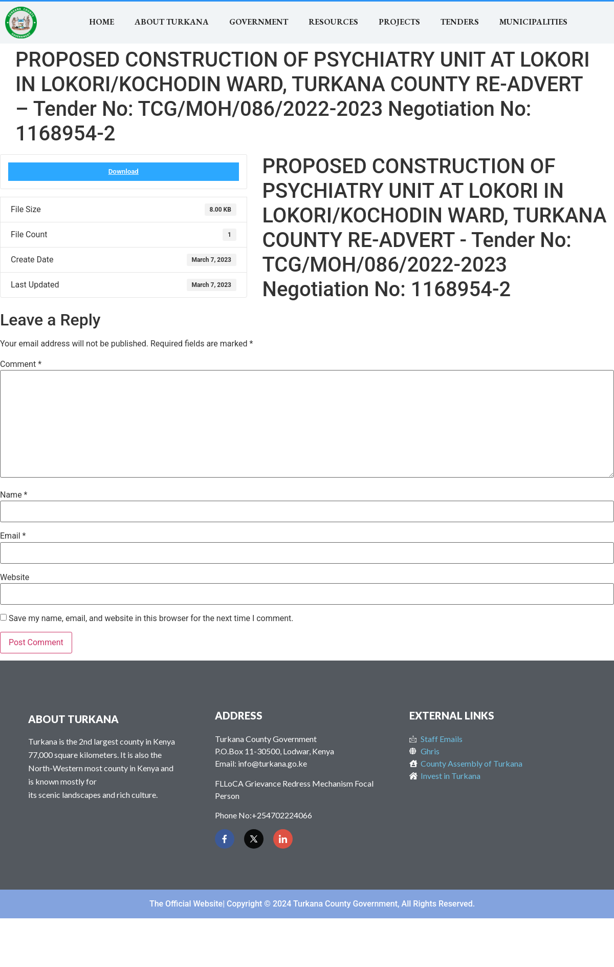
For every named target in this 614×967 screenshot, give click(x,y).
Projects (399, 21)
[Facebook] (224, 839)
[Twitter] (254, 839)
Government (258, 21)
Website (14, 577)
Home (101, 21)
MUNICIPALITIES (533, 21)
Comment (20, 364)
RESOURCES (333, 21)
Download (123, 171)
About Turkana (172, 21)
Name (14, 495)
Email (13, 536)
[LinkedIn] (283, 839)
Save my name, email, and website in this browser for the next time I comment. (151, 618)
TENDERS (460, 21)
